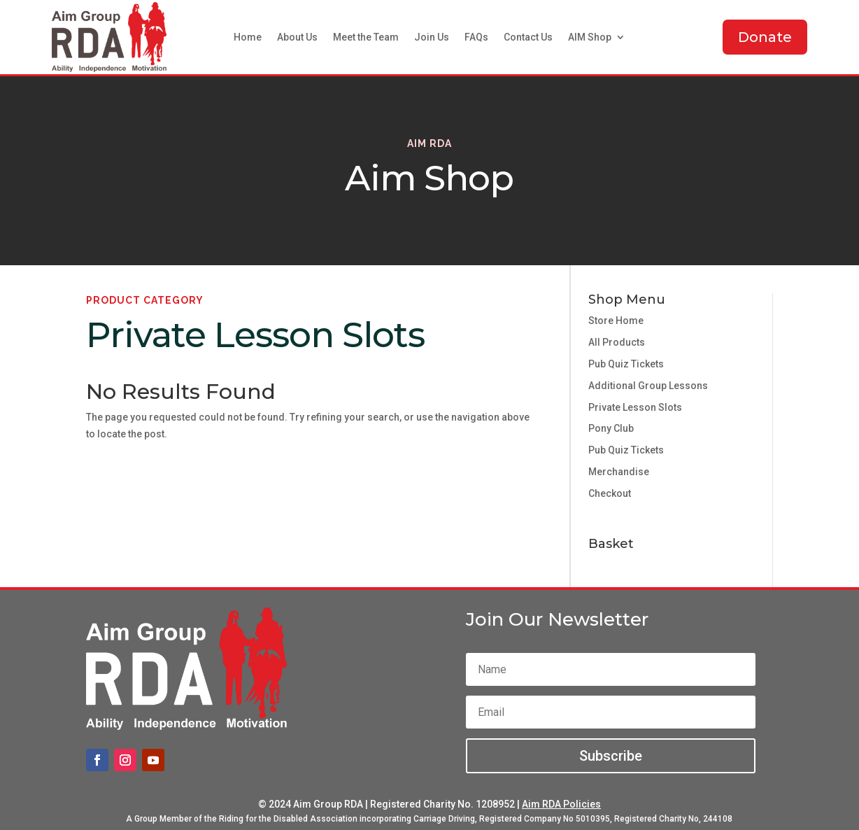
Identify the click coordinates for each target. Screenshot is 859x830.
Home (248, 37)
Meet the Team (366, 37)
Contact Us (528, 37)
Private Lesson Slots (635, 407)
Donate (765, 37)
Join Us (431, 37)
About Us (297, 37)
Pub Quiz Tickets (626, 364)
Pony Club (611, 428)
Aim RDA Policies (561, 804)
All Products (616, 342)
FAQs (476, 37)
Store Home (616, 320)
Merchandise (618, 471)
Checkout (609, 493)
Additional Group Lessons (648, 385)
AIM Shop (589, 37)
